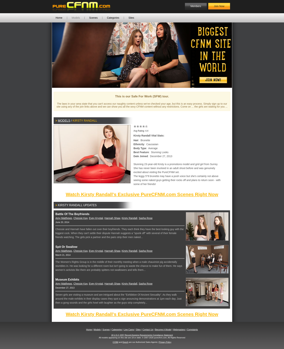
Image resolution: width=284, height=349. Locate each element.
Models (76, 17)
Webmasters (179, 329)
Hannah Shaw (112, 218)
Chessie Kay (81, 218)
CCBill (115, 342)
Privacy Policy (165, 342)
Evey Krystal (96, 218)
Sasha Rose (146, 218)
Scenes (93, 17)
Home (59, 17)
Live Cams (129, 329)
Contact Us (147, 329)
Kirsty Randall (129, 218)
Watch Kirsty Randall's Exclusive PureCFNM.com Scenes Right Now (142, 194)
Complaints (192, 329)
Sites (131, 17)
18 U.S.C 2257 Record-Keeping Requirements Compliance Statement (142, 335)
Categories (113, 17)
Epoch (125, 342)
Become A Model (163, 329)
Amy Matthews (63, 218)
